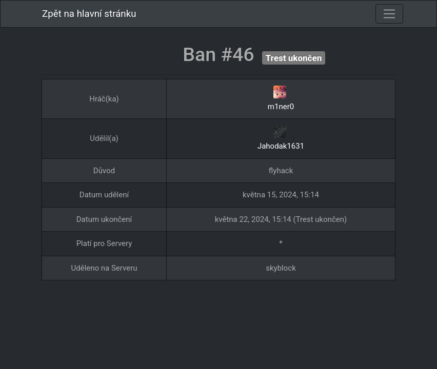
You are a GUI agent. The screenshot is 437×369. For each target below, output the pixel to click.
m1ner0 (281, 106)
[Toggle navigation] (389, 14)
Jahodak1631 (280, 146)
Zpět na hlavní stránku (89, 13)
